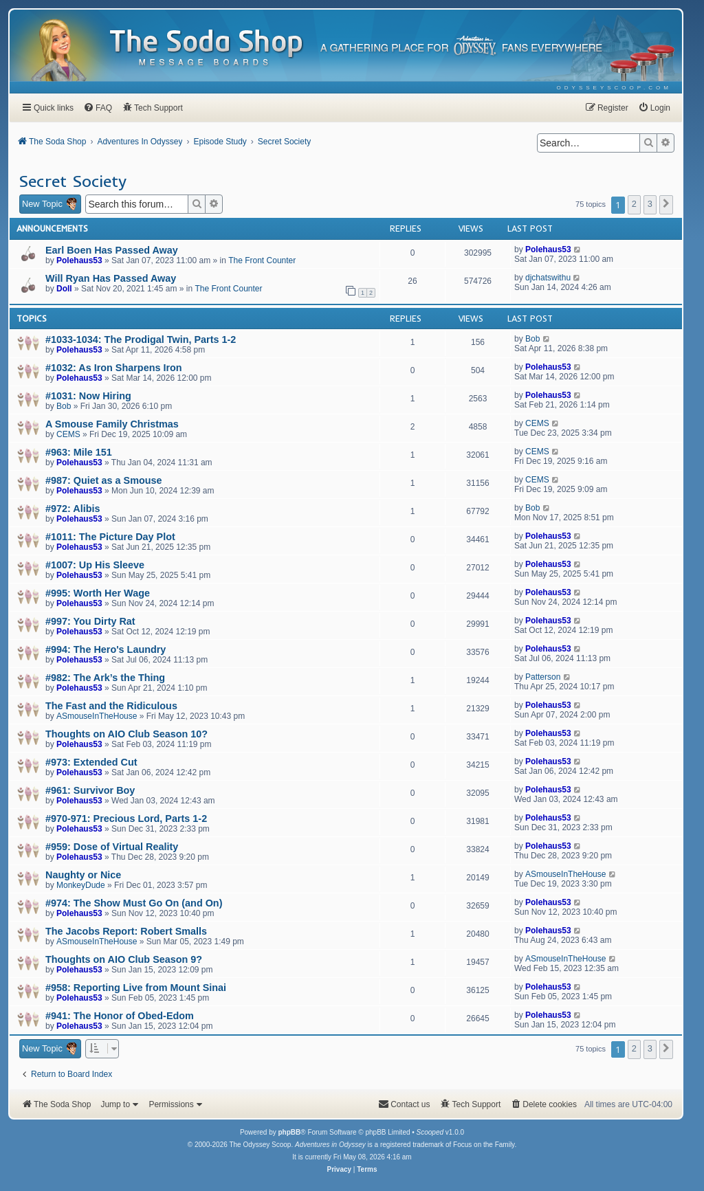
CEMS (68, 434)
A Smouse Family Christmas (112, 424)
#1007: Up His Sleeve (94, 564)
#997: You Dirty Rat (90, 621)
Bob (532, 339)
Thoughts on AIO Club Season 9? (123, 959)
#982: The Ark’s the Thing (105, 677)
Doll (64, 288)
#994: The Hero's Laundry (105, 649)
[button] (666, 204)
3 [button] (650, 204)
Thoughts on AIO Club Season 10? (126, 733)
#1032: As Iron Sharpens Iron (113, 367)
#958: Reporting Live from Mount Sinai (135, 987)
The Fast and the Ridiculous (111, 705)
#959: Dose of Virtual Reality (111, 846)
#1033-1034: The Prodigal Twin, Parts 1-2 (140, 339)
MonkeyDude (80, 885)
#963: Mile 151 (78, 452)
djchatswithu (548, 277)
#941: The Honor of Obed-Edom (119, 1015)
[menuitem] (614, 87)
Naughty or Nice (83, 874)
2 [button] (634, 204)
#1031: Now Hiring (88, 395)
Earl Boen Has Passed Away (111, 250)
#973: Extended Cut (91, 762)
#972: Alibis (72, 508)
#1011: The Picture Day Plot (110, 536)
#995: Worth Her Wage (97, 593)
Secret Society (72, 180)
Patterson (542, 677)
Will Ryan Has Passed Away (110, 278)
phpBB (289, 1132)
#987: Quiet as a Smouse (103, 480)
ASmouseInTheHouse (96, 716)
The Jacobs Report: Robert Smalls (126, 931)
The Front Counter (262, 260)
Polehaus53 (79, 260)
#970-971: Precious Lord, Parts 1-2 (126, 818)
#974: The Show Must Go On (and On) (133, 903)
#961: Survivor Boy (90, 790)
